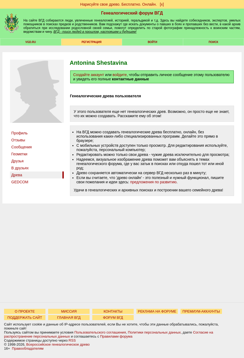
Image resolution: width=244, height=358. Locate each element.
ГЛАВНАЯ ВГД (69, 318)
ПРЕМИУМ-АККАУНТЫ (201, 311)
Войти (152, 42)
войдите (119, 75)
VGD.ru (30, 42)
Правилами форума (116, 336)
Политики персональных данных (154, 332)
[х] (162, 4)
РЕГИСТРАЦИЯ (91, 42)
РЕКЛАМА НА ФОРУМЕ (157, 311)
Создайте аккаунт (88, 75)
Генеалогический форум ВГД (132, 13)
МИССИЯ (69, 311)
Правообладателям (27, 348)
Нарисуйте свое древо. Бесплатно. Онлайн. (118, 4)
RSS (72, 340)
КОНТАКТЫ (113, 311)
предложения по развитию (153, 182)
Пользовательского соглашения (100, 332)
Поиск (213, 42)
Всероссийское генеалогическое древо (58, 344)
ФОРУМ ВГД (113, 318)
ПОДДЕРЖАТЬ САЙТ (25, 318)
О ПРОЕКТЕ (25, 311)
